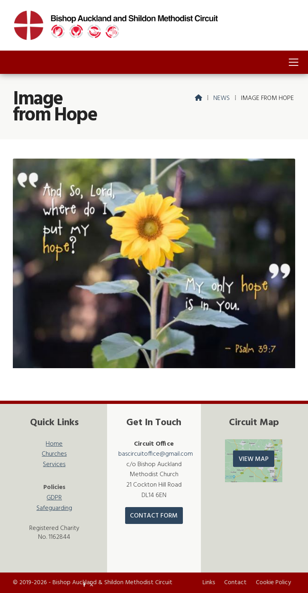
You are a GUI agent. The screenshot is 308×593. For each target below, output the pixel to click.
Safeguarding (54, 508)
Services (54, 465)
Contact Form (154, 516)
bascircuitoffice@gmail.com (155, 454)
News (221, 98)
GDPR (54, 498)
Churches (54, 454)
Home (54, 444)
